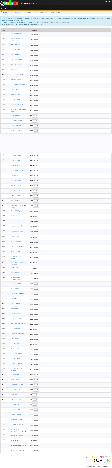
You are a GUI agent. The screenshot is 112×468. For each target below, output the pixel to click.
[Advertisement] (72, 4)
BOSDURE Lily (15, 389)
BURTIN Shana (15, 216)
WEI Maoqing (15, 338)
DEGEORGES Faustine (18, 170)
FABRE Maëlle (15, 89)
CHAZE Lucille (15, 236)
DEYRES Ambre (15, 409)
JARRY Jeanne (15, 303)
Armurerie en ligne (105, 463)
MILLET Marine (15, 379)
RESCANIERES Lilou (17, 226)
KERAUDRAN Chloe (17, 104)
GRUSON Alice (15, 313)
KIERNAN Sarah (16, 79)
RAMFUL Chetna (16, 49)
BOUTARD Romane (16, 353)
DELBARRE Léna (16, 273)
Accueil (5, 12)
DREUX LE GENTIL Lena (18, 445)
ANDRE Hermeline (16, 185)
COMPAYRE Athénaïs (17, 424)
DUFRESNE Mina (16, 125)
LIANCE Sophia (15, 195)
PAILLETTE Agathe (16, 211)
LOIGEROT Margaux (17, 435)
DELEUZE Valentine (17, 74)
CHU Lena (14, 298)
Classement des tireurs (15, 12)
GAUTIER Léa (15, 440)
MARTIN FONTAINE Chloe (18, 323)
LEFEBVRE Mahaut (16, 120)
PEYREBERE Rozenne (17, 333)
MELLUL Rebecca (16, 200)
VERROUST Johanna (17, 419)
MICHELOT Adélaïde (17, 34)
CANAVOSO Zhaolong (17, 450)
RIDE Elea (14, 394)
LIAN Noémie (15, 175)
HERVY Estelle (15, 358)
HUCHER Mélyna (16, 283)
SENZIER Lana (15, 44)
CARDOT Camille (16, 318)
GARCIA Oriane (15, 54)
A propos (87, 457)
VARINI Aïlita (14, 268)
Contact (107, 457)
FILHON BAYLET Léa (17, 246)
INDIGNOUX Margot (17, 384)
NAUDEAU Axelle (16, 399)
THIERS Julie (15, 348)
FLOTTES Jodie (15, 160)
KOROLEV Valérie (16, 130)
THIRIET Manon (15, 251)
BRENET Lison (15, 99)
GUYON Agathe (15, 115)
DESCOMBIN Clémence (18, 84)
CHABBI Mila (15, 374)
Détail (36, 34)
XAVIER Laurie (15, 94)
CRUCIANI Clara (16, 180)
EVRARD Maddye (16, 414)
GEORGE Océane (16, 190)
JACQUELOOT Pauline (17, 293)
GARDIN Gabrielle (16, 59)
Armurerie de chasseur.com (102, 465)
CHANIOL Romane (16, 363)
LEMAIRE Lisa (15, 404)
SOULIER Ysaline (16, 241)
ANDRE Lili (14, 69)
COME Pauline (15, 165)
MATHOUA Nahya (16, 155)
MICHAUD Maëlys (16, 64)
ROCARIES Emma (16, 328)
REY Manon (14, 308)
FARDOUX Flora (16, 221)
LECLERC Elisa (15, 343)
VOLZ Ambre (15, 288)
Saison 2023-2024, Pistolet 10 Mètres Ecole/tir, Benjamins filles (42, 12)
